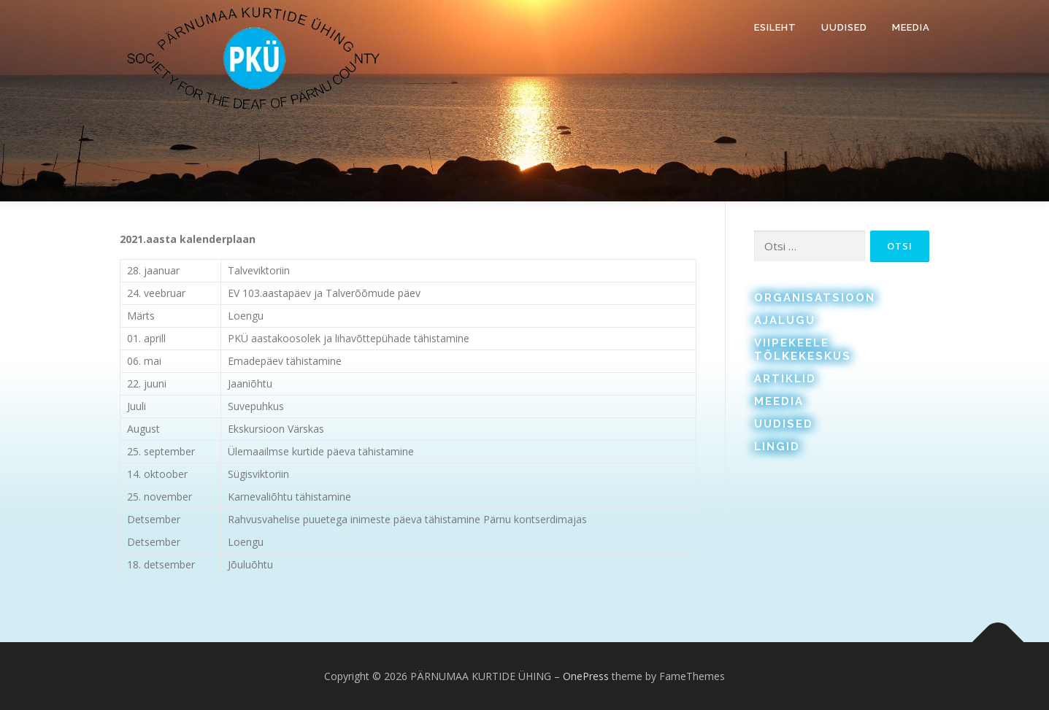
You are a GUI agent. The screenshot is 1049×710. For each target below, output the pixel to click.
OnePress (586, 676)
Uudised (844, 27)
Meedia (911, 27)
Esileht (775, 27)
